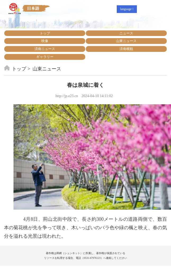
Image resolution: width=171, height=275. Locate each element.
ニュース (126, 33)
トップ (45, 33)
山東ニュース (126, 41)
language (127, 9)
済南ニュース (44, 49)
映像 (44, 41)
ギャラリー (44, 57)
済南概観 (126, 49)
